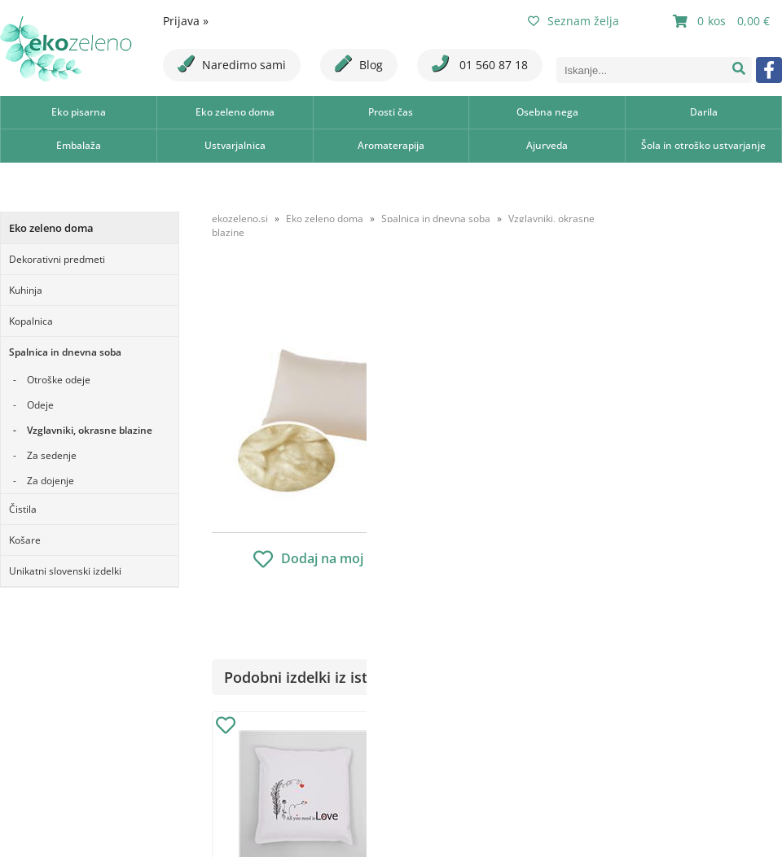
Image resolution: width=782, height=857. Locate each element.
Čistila (23, 509)
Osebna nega (547, 112)
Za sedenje (52, 455)
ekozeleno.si (240, 218)
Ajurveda (547, 145)
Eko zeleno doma (235, 112)
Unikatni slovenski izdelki (65, 571)
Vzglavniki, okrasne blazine (89, 430)
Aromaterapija (391, 145)
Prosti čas (390, 112)
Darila (704, 112)
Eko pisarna (78, 112)
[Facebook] (769, 70)
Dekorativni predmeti (57, 259)
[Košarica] (723, 21)
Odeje (40, 405)
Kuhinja (25, 290)
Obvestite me (529, 531)
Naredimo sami (232, 63)
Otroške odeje (58, 380)
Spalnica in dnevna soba (65, 352)
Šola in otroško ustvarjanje (703, 145)
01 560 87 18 (480, 63)
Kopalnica (31, 321)
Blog (359, 63)
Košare (25, 540)
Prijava (186, 20)
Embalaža (78, 145)
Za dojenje (50, 481)
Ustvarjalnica (235, 145)
